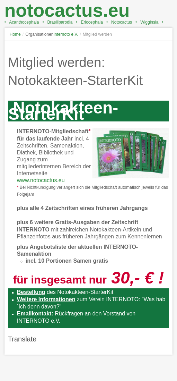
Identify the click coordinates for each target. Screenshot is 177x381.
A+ (154, 47)
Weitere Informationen (46, 299)
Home (15, 34)
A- (166, 47)
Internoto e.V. (66, 34)
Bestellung (31, 292)
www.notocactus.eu (41, 180)
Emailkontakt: (35, 313)
